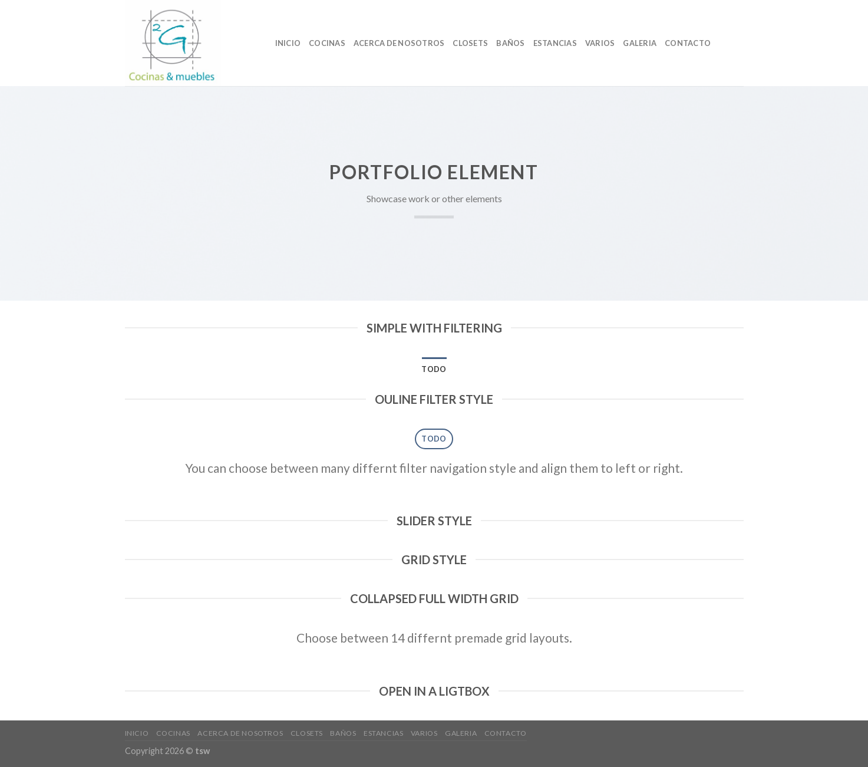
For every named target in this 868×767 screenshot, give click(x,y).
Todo (433, 369)
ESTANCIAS (555, 43)
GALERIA (639, 43)
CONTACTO (688, 43)
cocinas (327, 43)
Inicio (288, 43)
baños (510, 43)
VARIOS (600, 43)
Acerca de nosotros (399, 43)
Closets (470, 43)
